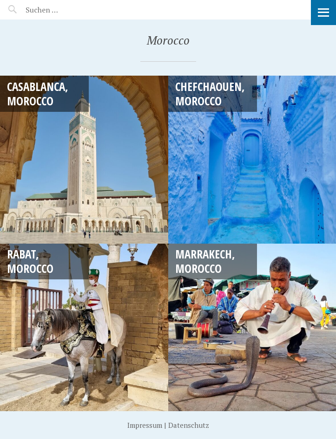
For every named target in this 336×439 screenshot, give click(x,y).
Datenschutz (188, 425)
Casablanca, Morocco (37, 93)
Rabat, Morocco (30, 261)
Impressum (144, 425)
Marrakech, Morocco (205, 261)
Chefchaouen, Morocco (210, 93)
